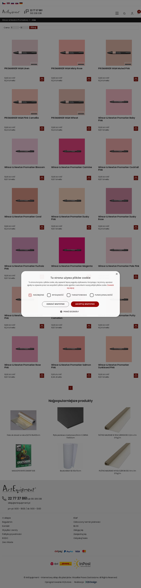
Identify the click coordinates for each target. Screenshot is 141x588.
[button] (70, 311)
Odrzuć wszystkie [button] (55, 304)
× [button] (117, 274)
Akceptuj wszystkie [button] (85, 304)
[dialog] (70, 294)
